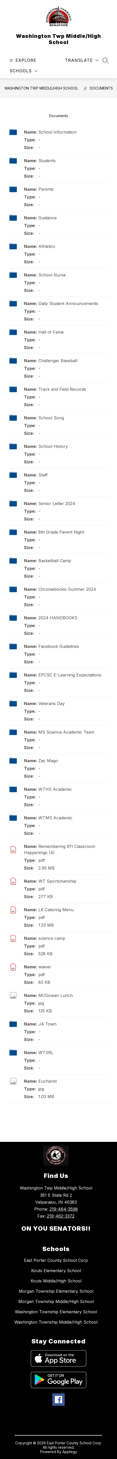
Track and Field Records (62, 389)
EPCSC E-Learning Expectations (69, 675)
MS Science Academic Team (66, 732)
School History (53, 446)
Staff (43, 474)
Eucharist (47, 1081)
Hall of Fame (51, 332)
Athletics (46, 246)
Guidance (47, 217)
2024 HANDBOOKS (57, 617)
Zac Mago (48, 760)
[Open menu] (22, 60)
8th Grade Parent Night (61, 532)
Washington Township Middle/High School (55, 1322)
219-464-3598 (63, 1209)
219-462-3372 (60, 1216)
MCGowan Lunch (55, 995)
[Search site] (106, 60)
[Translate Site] (82, 60)
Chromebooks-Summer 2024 (67, 589)
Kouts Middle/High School (56, 1280)
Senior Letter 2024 (56, 503)
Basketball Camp (54, 560)
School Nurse (52, 274)
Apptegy (69, 1451)
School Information (57, 132)
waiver (44, 966)
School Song (51, 417)
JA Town (47, 1024)
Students (47, 160)
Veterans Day (51, 703)
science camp (51, 938)
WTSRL (45, 1052)
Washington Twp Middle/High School (41, 88)
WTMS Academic (55, 817)
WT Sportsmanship (57, 881)
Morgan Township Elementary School (56, 1291)
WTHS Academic (55, 789)
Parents (46, 189)
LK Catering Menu (56, 909)
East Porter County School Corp (56, 1260)
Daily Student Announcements (68, 303)
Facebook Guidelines (58, 646)
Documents (101, 88)
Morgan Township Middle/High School (56, 1301)
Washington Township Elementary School (56, 1311)
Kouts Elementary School (56, 1270)
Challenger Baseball (57, 360)
